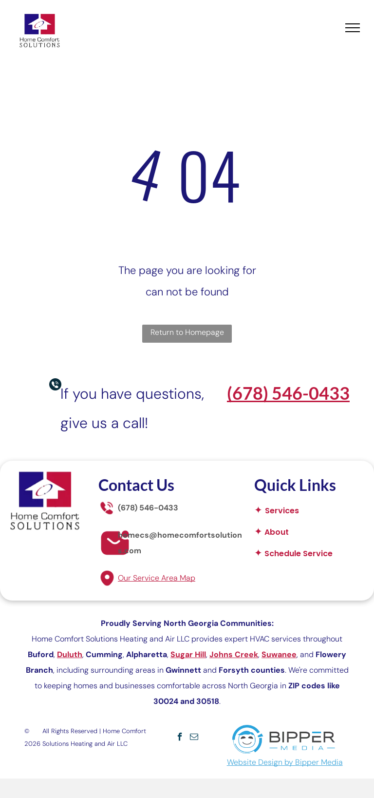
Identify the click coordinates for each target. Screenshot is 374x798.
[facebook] (180, 738)
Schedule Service (298, 553)
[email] (194, 738)
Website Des (249, 762)
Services (282, 510)
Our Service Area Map (156, 578)
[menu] (352, 27)
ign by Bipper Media (307, 762)
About (276, 532)
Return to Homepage (187, 332)
